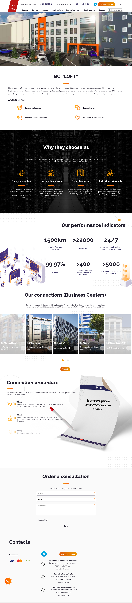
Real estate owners (72, 10)
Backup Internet (89, 108)
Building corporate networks (36, 117)
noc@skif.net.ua (64, 595)
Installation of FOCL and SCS (93, 117)
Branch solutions (57, 10)
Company (25, 10)
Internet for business (33, 108)
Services (35, 10)
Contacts (102, 10)
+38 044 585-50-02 (45, 4)
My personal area (116, 10)
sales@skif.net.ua (62, 569)
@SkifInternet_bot (106, 4)
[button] (62, 360)
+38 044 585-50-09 (82, 4)
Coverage (44, 10)
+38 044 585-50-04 (63, 579)
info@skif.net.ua (63, 582)
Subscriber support (89, 10)
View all (65, 369)
